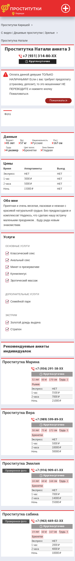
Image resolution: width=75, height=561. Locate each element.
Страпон (15, 329)
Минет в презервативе (24, 267)
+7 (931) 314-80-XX (39, 56)
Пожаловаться (58, 100)
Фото (7, 114)
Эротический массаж (24, 280)
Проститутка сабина (20, 514)
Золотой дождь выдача (25, 322)
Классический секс (22, 253)
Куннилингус (18, 274)
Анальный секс (20, 260)
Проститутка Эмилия (21, 463)
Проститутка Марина (20, 362)
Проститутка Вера (18, 412)
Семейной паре (20, 301)
